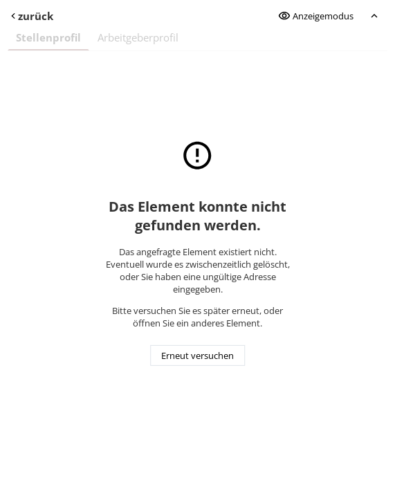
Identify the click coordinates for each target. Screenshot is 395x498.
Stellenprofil (48, 37)
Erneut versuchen (197, 355)
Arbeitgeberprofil (138, 37)
